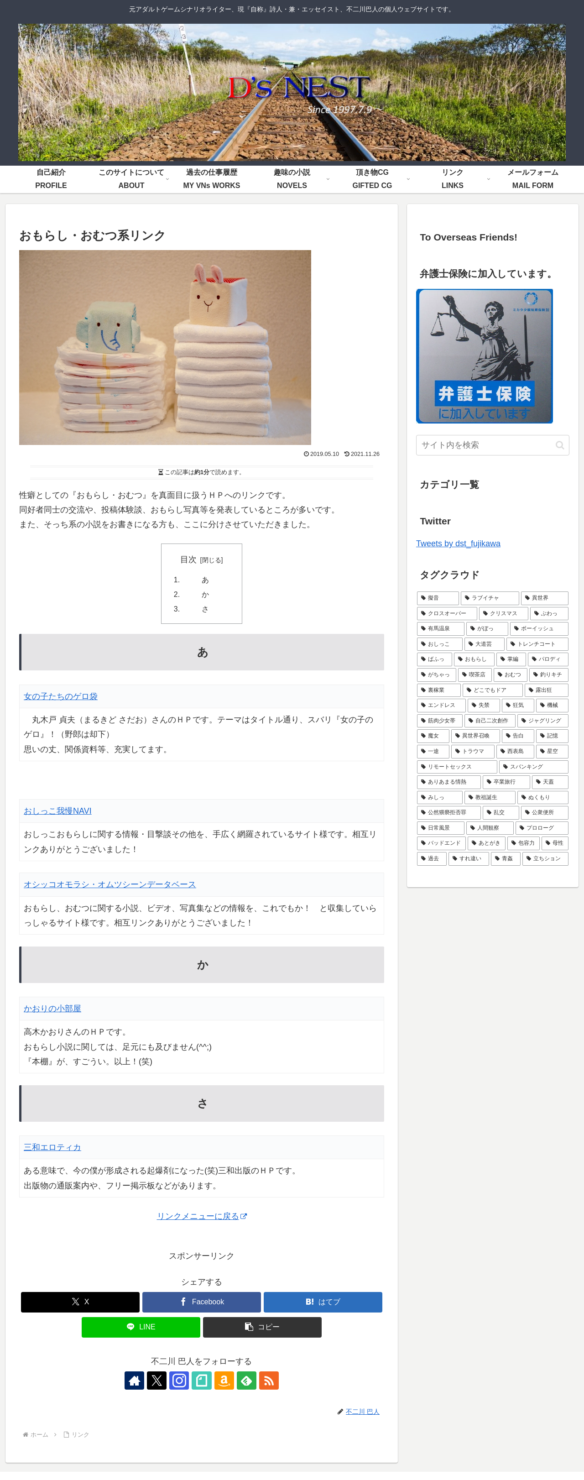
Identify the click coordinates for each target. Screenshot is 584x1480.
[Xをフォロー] (160, 1381)
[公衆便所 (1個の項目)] (544, 813)
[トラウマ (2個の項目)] (473, 751)
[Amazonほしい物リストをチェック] (223, 1381)
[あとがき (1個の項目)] (487, 843)
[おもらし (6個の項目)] (474, 659)
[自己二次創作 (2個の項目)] (490, 721)
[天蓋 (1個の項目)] (550, 782)
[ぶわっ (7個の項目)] (549, 614)
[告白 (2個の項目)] (518, 736)
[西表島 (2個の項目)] (515, 751)
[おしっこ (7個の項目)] (440, 644)
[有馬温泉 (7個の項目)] (440, 629)
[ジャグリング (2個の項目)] (542, 721)
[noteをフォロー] (202, 1381)
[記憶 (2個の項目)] (552, 736)
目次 (188, 559)
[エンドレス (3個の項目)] (441, 705)
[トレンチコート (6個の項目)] (537, 644)
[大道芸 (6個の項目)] (484, 644)
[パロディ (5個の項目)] (548, 659)
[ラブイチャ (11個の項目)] (490, 598)
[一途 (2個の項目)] (433, 751)
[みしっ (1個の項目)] (440, 798)
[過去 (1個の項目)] (432, 859)
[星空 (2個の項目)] (552, 751)
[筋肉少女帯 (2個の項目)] (440, 721)
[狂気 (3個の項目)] (518, 705)
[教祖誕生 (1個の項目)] (490, 798)
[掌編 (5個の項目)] (511, 659)
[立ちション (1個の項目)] (545, 859)
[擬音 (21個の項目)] (438, 598)
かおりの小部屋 (52, 1009)
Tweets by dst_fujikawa (458, 543)
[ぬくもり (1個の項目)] (542, 798)
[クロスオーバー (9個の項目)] (447, 614)
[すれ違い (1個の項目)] (468, 859)
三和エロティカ (52, 1147)
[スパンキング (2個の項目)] (533, 767)
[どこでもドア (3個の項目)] (493, 690)
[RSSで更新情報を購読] (265, 1381)
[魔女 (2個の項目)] (433, 736)
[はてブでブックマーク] (323, 1302)
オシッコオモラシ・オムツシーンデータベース (110, 885)
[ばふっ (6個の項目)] (434, 659)
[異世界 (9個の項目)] (544, 598)
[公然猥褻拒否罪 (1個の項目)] (449, 813)
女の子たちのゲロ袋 (61, 696)
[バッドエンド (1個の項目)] (441, 843)
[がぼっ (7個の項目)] (487, 629)
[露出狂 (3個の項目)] (546, 690)
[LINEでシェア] (141, 1328)
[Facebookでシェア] (201, 1302)
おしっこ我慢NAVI (58, 811)
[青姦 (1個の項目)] (506, 859)
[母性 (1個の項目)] (555, 843)
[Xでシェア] (80, 1302)
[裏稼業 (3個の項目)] (439, 690)
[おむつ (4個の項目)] (510, 675)
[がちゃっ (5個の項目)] (436, 675)
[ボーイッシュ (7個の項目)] (539, 629)
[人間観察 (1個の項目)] (490, 828)
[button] (262, 1328)
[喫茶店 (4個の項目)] (475, 675)
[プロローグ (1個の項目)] (542, 828)
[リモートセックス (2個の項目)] (457, 767)
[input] (492, 445)
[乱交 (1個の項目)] (501, 813)
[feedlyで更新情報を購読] (244, 1381)
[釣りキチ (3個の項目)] (548, 675)
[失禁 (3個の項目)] (484, 705)
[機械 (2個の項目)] (552, 705)
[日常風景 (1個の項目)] (440, 828)
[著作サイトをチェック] (139, 1381)
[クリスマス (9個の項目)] (503, 614)
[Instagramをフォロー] (181, 1381)
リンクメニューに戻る (202, 1217)
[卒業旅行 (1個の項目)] (506, 782)
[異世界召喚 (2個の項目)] (475, 736)
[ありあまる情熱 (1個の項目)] (449, 782)
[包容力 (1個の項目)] (523, 843)
